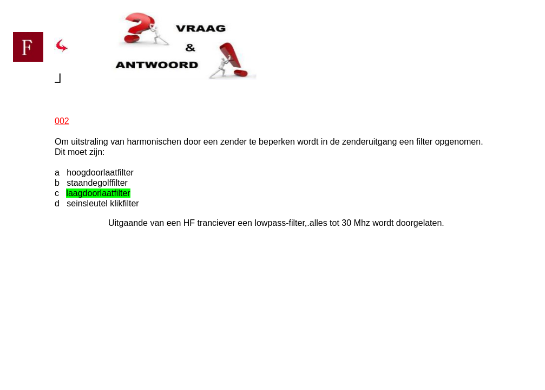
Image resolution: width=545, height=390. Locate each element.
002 (62, 121)
